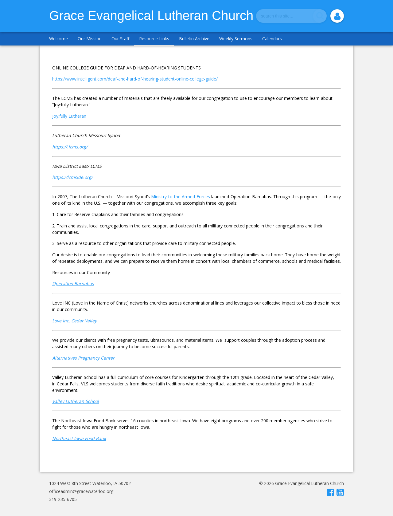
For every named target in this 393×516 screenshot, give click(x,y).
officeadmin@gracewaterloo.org (81, 491)
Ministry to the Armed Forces (180, 196)
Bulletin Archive (194, 38)
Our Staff (120, 38)
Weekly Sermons (235, 38)
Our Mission (90, 38)
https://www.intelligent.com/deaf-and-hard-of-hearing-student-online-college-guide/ (135, 79)
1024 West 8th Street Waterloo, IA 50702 (90, 483)
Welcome (58, 38)
